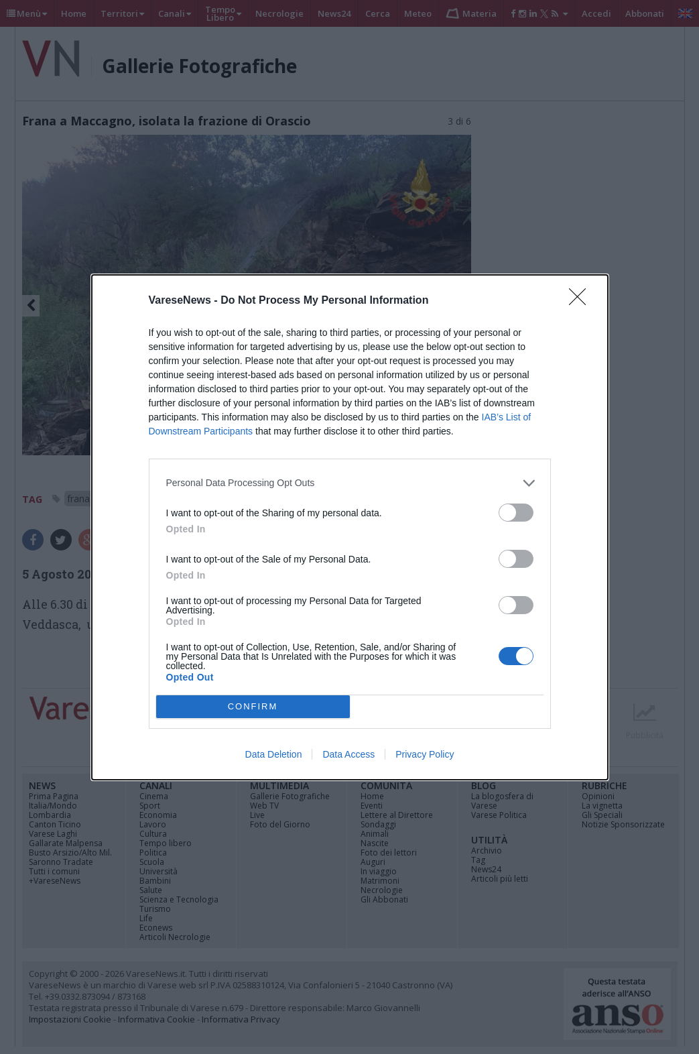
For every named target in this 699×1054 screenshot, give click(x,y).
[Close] (581, 301)
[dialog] (350, 527)
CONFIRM (253, 706)
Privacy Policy (424, 754)
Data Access (348, 754)
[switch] (516, 513)
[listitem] (349, 483)
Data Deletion (273, 754)
